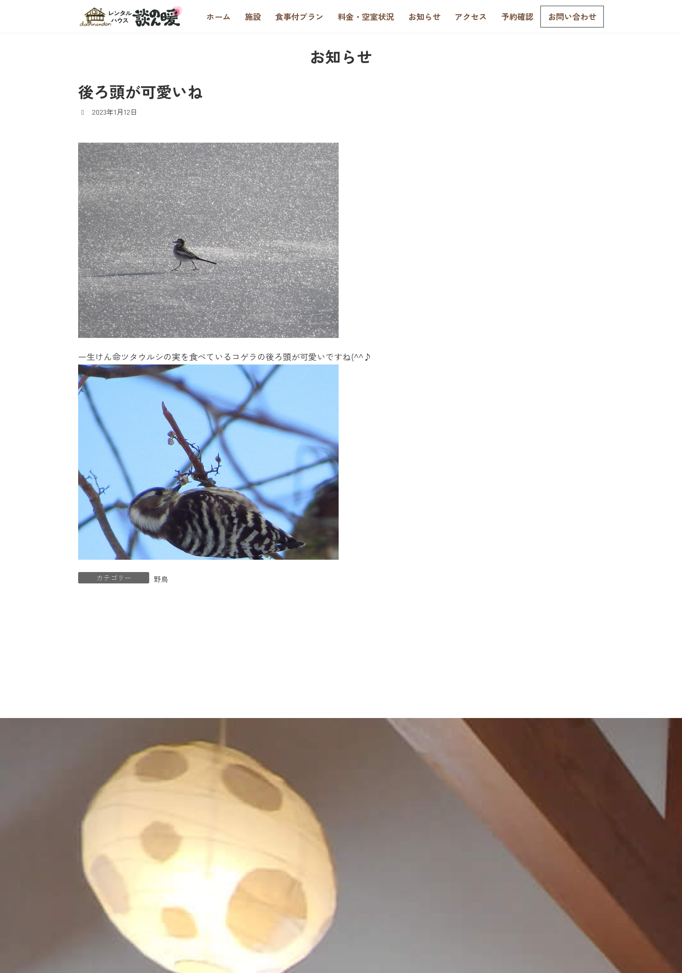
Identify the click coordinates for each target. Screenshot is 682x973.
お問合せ (593, 850)
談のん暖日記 (490, 256)
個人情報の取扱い (575, 873)
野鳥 (161, 579)
